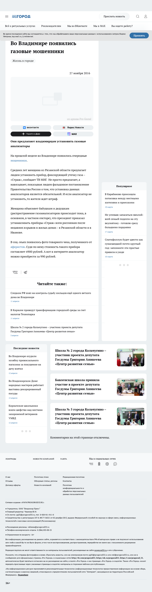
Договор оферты (13, 485)
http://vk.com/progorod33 (83, 558)
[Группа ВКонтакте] (31, 127)
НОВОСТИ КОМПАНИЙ (43, 459)
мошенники (19, 160)
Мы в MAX (99, 26)
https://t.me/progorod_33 (131, 558)
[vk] (15, 272)
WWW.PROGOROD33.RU (32, 502)
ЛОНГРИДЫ (10, 459)
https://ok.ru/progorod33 (107, 558)
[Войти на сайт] (145, 16)
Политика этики (41, 477)
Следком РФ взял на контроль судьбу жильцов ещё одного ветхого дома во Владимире (52, 297)
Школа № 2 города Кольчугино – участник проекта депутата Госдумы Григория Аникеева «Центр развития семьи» (52, 332)
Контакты (67, 481)
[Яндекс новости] (73, 127)
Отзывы (9, 481)
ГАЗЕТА (63, 459)
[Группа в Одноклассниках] (99, 464)
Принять (139, 35)
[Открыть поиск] (137, 16)
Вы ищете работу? (122, 26)
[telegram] (26, 272)
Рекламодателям (51, 26)
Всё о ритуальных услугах (20, 26)
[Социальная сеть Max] (73, 134)
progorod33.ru (100, 550)
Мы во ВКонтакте (77, 26)
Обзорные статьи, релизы (45, 481)
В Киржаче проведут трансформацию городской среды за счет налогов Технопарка (52, 314)
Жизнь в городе (23, 61)
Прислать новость (114, 16)
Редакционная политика (73, 477)
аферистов (18, 247)
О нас (7, 477)
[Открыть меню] (7, 16)
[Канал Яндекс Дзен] (31, 134)
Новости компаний (42, 485)
